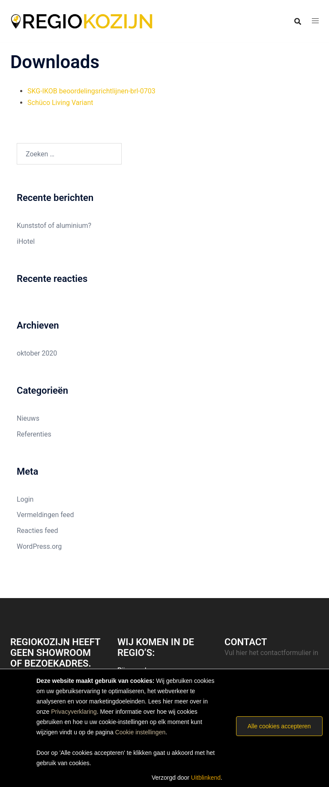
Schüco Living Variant (60, 103)
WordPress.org (39, 546)
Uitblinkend (206, 777)
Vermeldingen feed (45, 515)
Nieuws (28, 418)
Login (25, 499)
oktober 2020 (37, 353)
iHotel (26, 241)
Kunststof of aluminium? (54, 225)
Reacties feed (37, 531)
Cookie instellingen (140, 732)
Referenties (34, 434)
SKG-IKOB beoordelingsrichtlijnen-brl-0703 (91, 91)
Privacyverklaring (74, 711)
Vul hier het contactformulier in (271, 653)
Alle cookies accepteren (279, 726)
